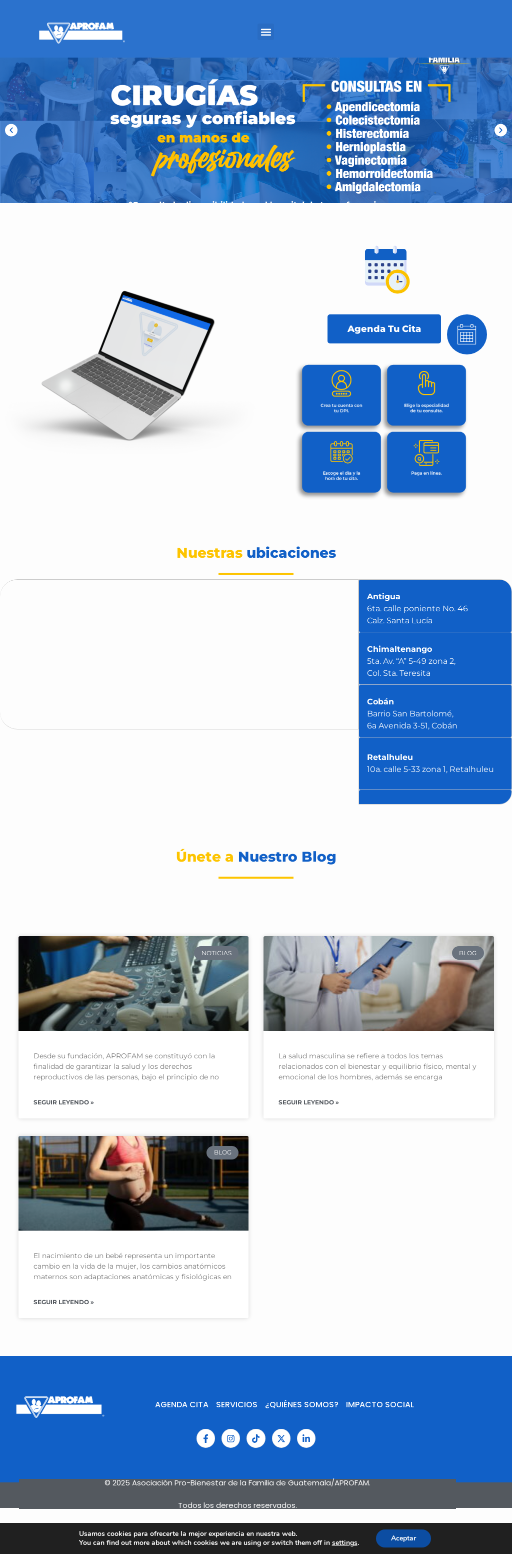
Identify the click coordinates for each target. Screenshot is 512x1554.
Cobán (412, 713)
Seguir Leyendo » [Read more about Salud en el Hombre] (308, 1102)
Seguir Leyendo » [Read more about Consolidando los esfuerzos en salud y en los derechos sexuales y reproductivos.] (64, 1102)
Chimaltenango (411, 661)
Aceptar (403, 1538)
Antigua (417, 608)
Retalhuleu (430, 763)
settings (345, 1542)
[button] (11, 130)
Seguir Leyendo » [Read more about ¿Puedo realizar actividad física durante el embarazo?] (64, 1302)
